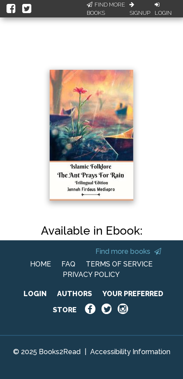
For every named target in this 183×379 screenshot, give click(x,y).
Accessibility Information (130, 352)
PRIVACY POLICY (91, 274)
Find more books (128, 251)
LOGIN (35, 294)
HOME (40, 264)
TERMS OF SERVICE (119, 264)
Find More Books (106, 9)
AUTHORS (74, 294)
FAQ (68, 264)
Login (163, 9)
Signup (139, 9)
